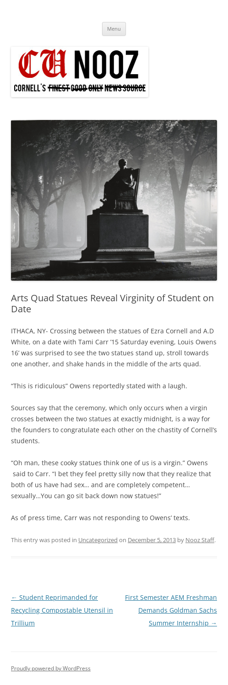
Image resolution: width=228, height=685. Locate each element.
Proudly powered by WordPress (51, 668)
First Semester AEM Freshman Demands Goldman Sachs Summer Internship (171, 610)
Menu (114, 28)
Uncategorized (98, 540)
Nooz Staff (199, 540)
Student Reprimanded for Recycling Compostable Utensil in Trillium (62, 610)
